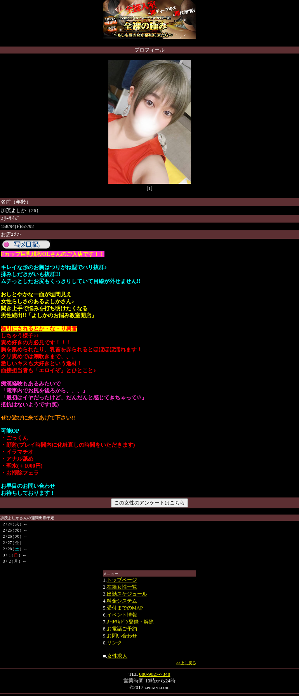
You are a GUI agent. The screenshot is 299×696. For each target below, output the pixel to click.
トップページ (122, 580)
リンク (114, 643)
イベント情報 (122, 615)
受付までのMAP (125, 608)
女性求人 (117, 656)
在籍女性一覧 (122, 587)
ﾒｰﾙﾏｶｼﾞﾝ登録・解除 (130, 622)
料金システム (122, 601)
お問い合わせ (122, 636)
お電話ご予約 (122, 629)
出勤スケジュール (127, 594)
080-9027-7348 (154, 674)
